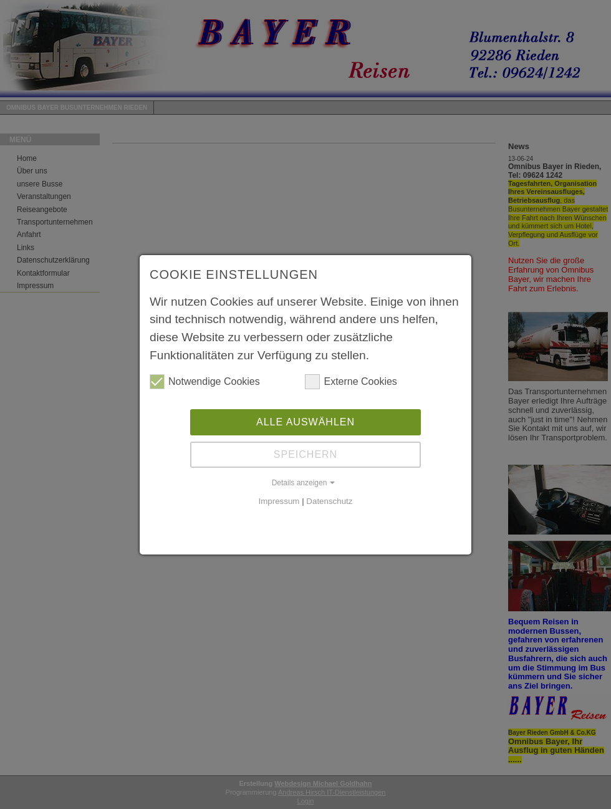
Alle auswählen (305, 420)
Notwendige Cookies (205, 380)
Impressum (279, 500)
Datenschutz (329, 500)
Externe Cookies (351, 380)
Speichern (305, 453)
